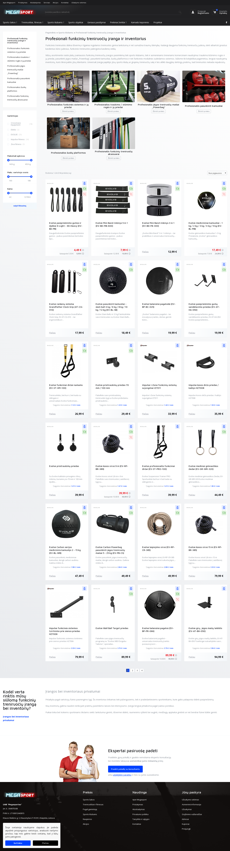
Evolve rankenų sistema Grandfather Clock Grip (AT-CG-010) (66, 307)
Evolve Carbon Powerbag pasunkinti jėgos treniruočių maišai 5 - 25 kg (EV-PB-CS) (110, 550)
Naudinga (139, 792)
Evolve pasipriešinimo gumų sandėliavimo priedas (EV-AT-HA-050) (204, 307)
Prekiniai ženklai (118, 22)
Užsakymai (187, 809)
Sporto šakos (10, 22)
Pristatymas (22, 2)
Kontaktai (65, 2)
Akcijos (55, 2)
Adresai (185, 819)
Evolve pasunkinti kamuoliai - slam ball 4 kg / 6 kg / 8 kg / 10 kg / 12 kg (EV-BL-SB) (111, 307)
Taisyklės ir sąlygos (140, 819)
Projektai (157, 22)
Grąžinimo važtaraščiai (192, 814)
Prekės (88, 792)
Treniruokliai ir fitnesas (93, 804)
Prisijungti (202, 11)
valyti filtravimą (19, 206)
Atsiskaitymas (35, 2)
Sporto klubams (56, 22)
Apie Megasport (9, 2)
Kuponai (185, 824)
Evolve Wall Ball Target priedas (112, 628)
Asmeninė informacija (191, 804)
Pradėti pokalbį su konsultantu (125, 769)
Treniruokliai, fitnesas (32, 22)
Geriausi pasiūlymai (96, 22)
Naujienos (87, 819)
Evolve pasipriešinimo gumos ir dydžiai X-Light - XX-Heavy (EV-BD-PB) (65, 226)
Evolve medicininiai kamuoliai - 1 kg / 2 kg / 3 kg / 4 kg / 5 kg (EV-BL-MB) (206, 226)
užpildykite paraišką (122, 774)
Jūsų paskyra (191, 792)
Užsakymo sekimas (78, 2)
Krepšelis (223, 11)
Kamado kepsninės (140, 22)
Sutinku (18, 843)
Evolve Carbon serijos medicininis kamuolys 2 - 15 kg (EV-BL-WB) (65, 550)
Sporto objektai (75, 22)
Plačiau (145, 251)
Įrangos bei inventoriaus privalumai (16, 718)
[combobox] (217, 173)
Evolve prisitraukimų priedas (64, 466)
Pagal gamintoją (90, 809)
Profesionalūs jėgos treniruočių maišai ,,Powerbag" (16, 70)
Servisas (47, 2)
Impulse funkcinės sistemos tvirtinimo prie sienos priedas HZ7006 (64, 631)
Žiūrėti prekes (68, 111)
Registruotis (203, 13)
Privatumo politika (140, 814)
